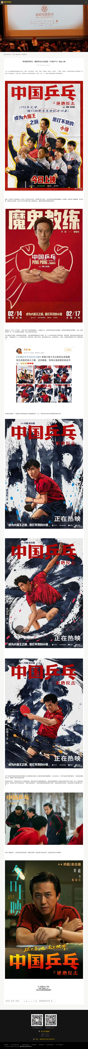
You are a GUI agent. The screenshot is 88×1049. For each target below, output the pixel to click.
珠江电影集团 (49, 1044)
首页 (13, 54)
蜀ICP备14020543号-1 (26, 1046)
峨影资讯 (18, 54)
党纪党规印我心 (15, 1044)
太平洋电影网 (59, 1044)
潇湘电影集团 (25, 1044)
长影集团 (34, 1044)
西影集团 (41, 1044)
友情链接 (6, 1044)
